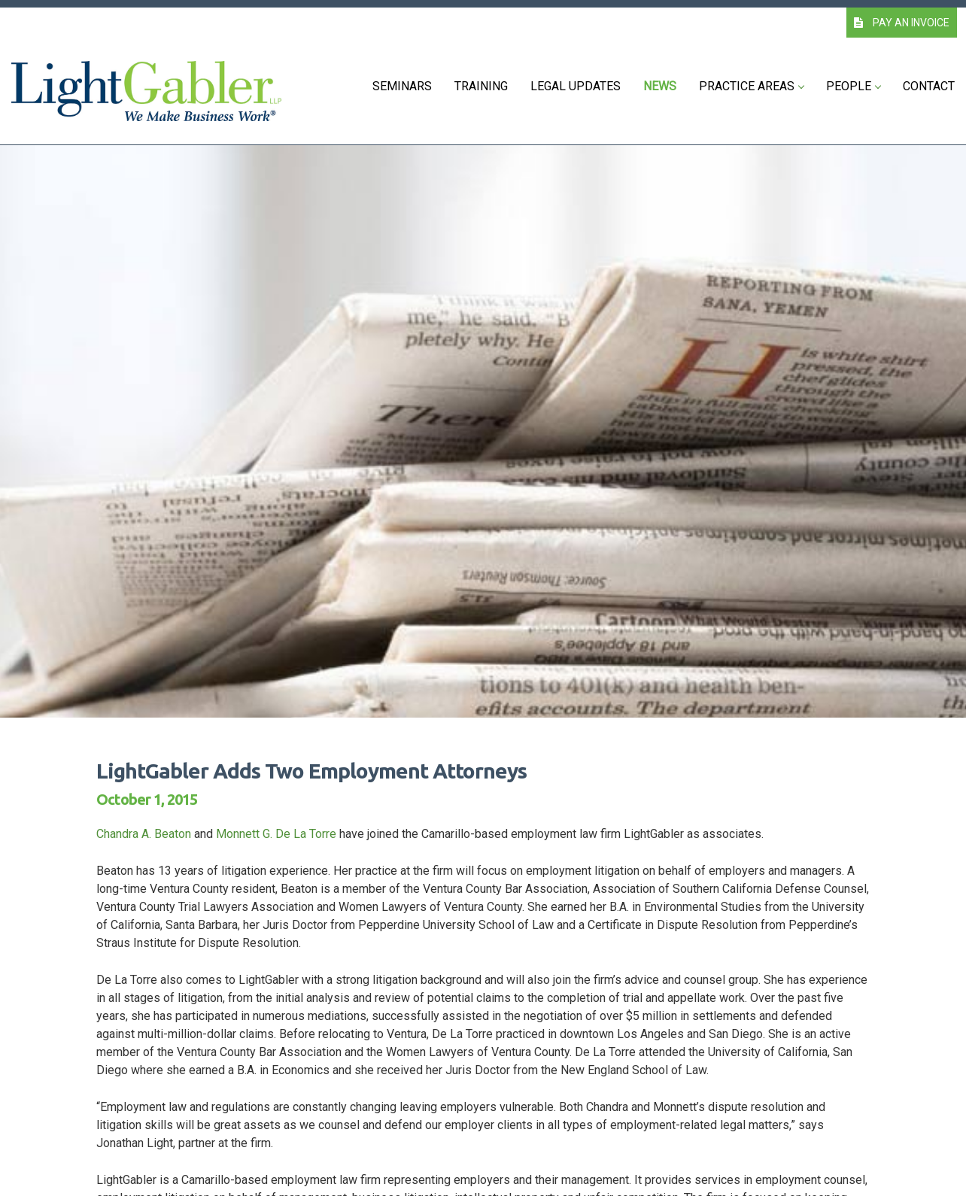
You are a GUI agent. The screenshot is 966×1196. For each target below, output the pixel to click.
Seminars (402, 86)
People (853, 86)
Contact (929, 86)
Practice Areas (751, 86)
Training (481, 86)
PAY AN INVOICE (901, 23)
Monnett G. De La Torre (276, 834)
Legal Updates (575, 86)
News (659, 86)
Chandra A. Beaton (143, 834)
